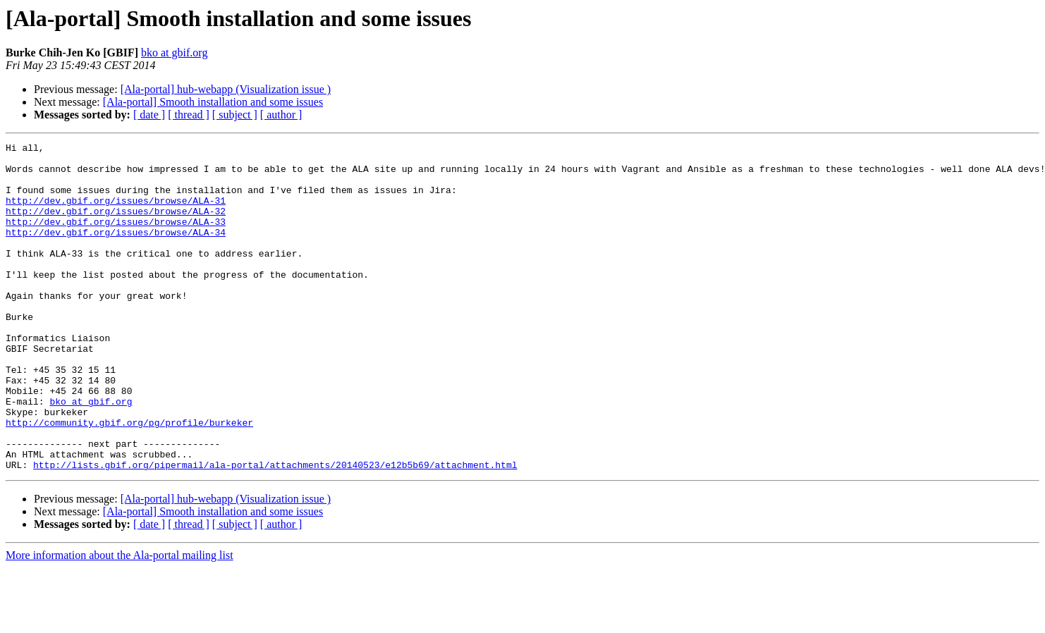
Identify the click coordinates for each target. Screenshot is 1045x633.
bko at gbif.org (174, 53)
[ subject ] (234, 115)
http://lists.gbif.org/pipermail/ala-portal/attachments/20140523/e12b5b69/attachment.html (275, 530)
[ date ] (149, 115)
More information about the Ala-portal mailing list (119, 621)
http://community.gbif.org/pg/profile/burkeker (129, 479)
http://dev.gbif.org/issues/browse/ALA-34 (116, 251)
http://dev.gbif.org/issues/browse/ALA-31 (116, 213)
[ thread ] (188, 115)
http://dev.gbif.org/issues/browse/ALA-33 (116, 238)
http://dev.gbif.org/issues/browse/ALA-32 (116, 225)
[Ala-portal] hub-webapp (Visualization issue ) (226, 89)
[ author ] (281, 115)
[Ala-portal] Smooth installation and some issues (213, 102)
